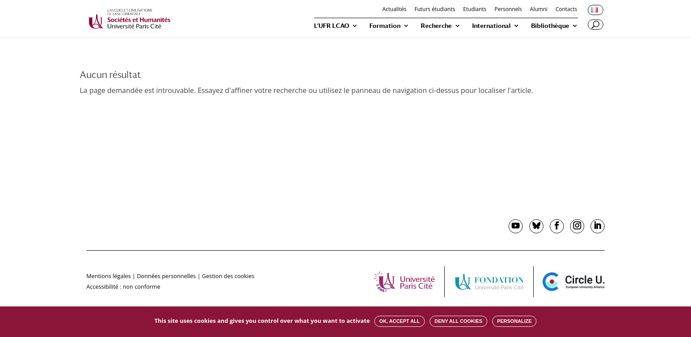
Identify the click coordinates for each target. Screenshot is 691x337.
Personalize (514, 321)
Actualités (394, 10)
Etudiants (475, 10)
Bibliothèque (550, 26)
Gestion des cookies (228, 276)
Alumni (538, 10)
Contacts (566, 10)
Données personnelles (166, 276)
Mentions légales (108, 276)
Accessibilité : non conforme (123, 287)
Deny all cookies (458, 321)
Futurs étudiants (435, 10)
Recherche (436, 26)
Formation (384, 26)
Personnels (508, 10)
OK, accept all (399, 321)
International (491, 26)
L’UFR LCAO (331, 26)
